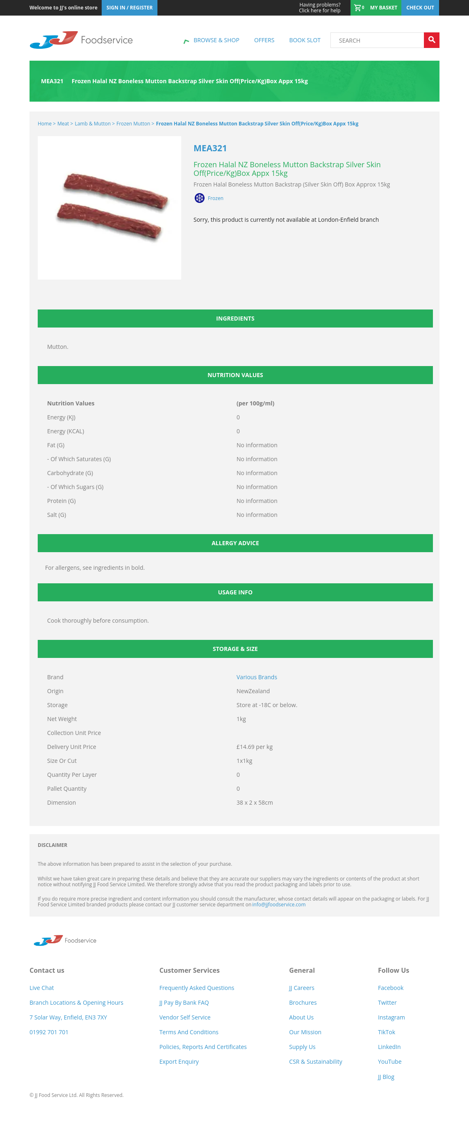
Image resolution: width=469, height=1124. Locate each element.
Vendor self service (185, 1017)
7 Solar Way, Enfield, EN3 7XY (68, 1017)
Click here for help (319, 8)
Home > (47, 123)
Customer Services (189, 970)
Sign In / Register (130, 7)
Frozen (215, 198)
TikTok (386, 1032)
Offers (264, 40)
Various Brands (257, 677)
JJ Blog (386, 1077)
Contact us (47, 970)
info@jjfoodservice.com (278, 904)
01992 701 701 (49, 1032)
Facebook (390, 988)
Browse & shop (216, 40)
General (302, 970)
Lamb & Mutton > (95, 123)
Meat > (65, 123)
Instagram (391, 1017)
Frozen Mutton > (135, 123)
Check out (420, 7)
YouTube (390, 1061)
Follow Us (393, 970)
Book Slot (305, 40)
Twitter (387, 1002)
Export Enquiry (179, 1061)
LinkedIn (389, 1047)
